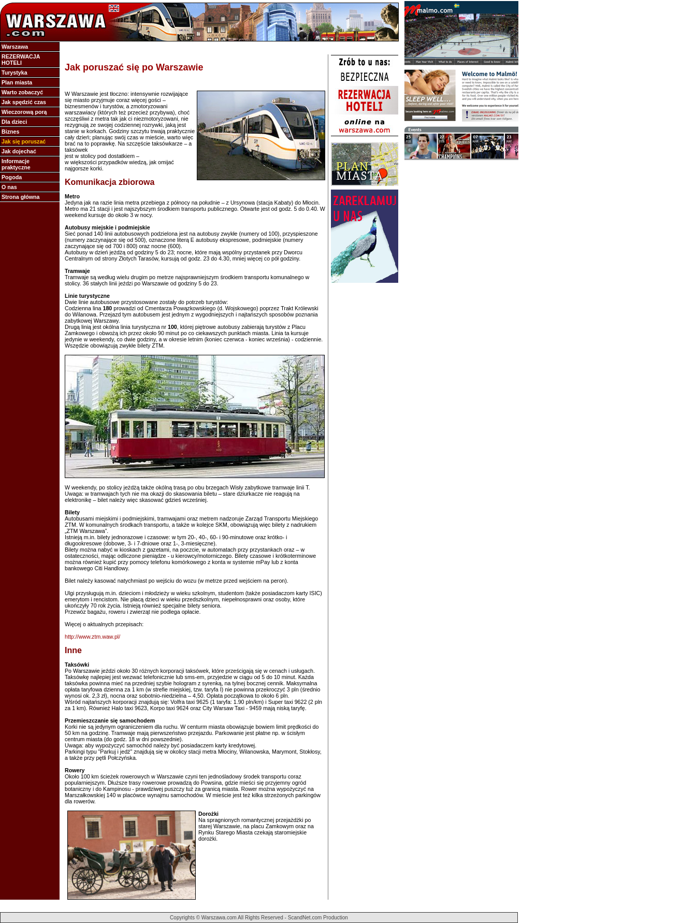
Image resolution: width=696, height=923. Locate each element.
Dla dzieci (14, 122)
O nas (9, 187)
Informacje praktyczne (16, 164)
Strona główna (20, 197)
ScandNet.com (305, 917)
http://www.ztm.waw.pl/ (92, 636)
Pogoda (12, 177)
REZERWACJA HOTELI (21, 59)
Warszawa (15, 47)
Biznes (10, 131)
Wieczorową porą (24, 112)
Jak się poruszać (24, 141)
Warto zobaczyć (22, 92)
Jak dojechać (19, 151)
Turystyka (14, 72)
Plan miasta (17, 82)
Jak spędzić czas (24, 102)
